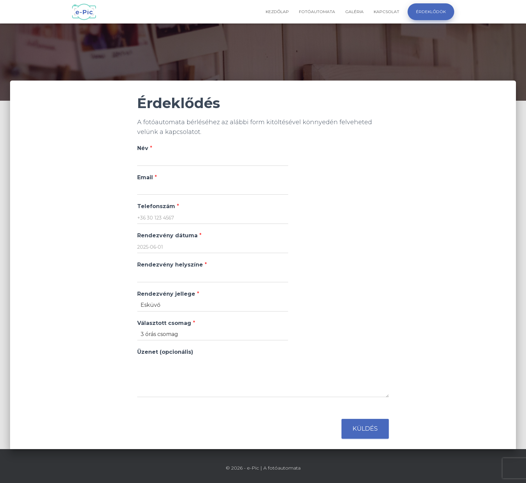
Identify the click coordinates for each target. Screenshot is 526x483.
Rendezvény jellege (168, 294)
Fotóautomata (317, 11)
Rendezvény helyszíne (172, 264)
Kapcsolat (386, 11)
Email (147, 177)
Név (144, 148)
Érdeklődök (431, 11)
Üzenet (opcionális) (165, 352)
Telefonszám (158, 206)
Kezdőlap (277, 11)
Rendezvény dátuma (169, 235)
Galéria (354, 11)
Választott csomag (166, 323)
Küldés (365, 428)
